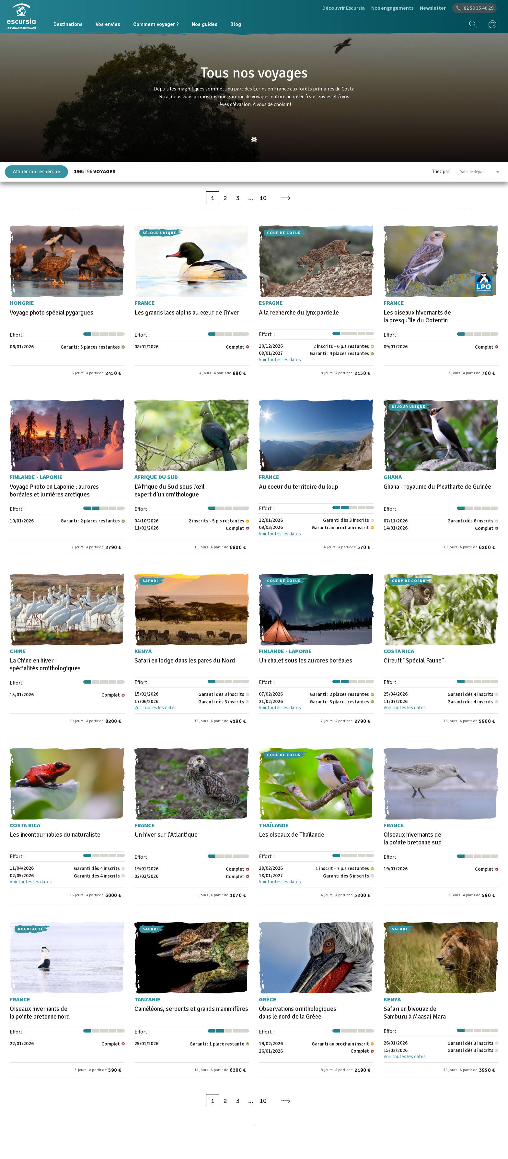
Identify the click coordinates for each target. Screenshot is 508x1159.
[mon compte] (490, 24)
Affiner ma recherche (36, 171)
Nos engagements (392, 8)
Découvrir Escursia (343, 8)
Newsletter (433, 8)
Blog (235, 24)
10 (263, 198)
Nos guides (204, 24)
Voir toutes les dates (280, 359)
